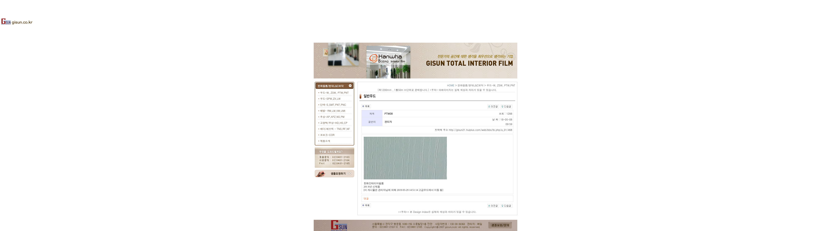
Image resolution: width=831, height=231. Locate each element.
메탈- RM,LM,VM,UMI (332, 110)
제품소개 (325, 141)
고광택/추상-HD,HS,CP (333, 122)
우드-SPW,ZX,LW (330, 98)
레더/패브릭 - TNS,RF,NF (335, 128)
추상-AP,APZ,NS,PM (332, 116)
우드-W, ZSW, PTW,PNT (334, 92)
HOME (450, 85)
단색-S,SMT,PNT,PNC (333, 104)
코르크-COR (327, 135)
